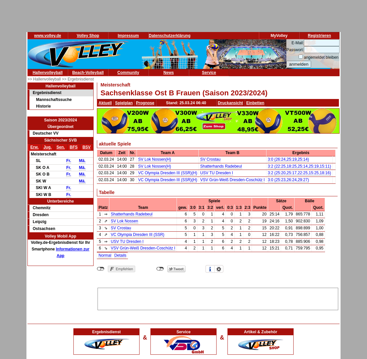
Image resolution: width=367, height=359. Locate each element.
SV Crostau (210, 159)
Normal (105, 255)
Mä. (82, 160)
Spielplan (124, 103)
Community (128, 72)
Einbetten (255, 103)
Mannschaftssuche (54, 99)
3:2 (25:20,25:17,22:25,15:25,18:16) (299, 173)
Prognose (145, 103)
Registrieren (319, 35)
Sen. (61, 147)
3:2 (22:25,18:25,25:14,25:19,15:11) (299, 166)
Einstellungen (219, 269)
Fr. (68, 160)
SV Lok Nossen (124, 221)
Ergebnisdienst (47, 92)
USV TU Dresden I (216, 173)
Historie (43, 106)
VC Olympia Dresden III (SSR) (137, 234)
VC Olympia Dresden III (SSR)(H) (167, 173)
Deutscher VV (46, 133)
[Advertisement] (218, 298)
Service (209, 72)
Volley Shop (88, 35)
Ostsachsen (44, 228)
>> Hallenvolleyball (44, 79)
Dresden (41, 214)
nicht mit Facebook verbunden (100, 269)
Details (120, 255)
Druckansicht (230, 103)
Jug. (47, 147)
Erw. (34, 147)
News (168, 72)
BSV (86, 147)
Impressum (128, 35)
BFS (74, 147)
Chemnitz (42, 208)
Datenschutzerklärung (169, 35)
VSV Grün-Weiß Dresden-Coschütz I (232, 180)
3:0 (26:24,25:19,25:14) (288, 159)
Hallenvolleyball (48, 72)
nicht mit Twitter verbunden (160, 269)
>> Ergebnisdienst (78, 79)
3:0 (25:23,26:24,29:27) (288, 180)
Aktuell (105, 103)
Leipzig (39, 221)
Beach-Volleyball (87, 72)
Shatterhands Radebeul (221, 166)
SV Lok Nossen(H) (154, 159)
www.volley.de (47, 35)
